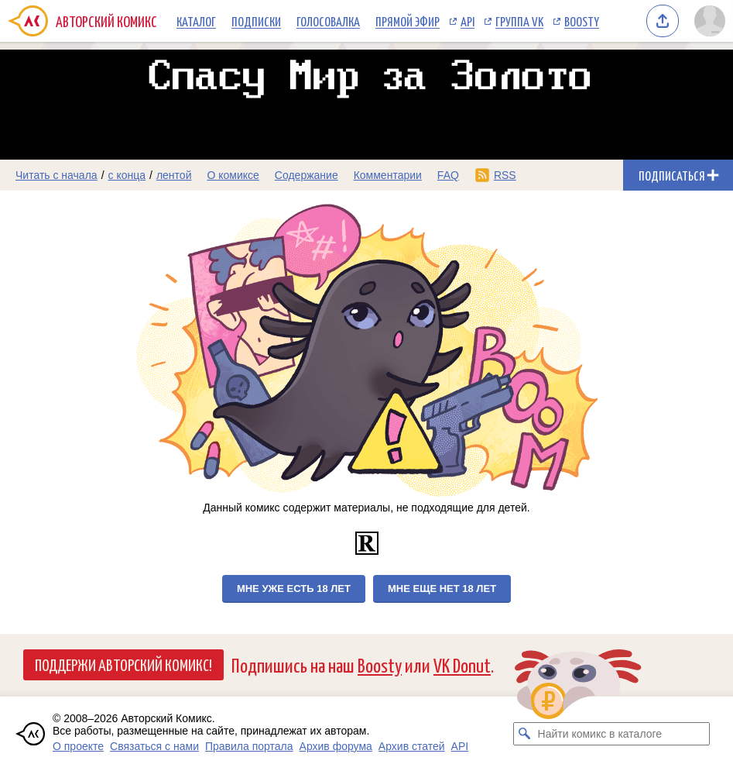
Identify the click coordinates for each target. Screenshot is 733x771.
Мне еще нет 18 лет (442, 588)
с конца (127, 175)
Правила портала (249, 746)
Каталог (196, 20)
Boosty (581, 20)
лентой (174, 175)
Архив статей (411, 746)
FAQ (448, 175)
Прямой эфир (407, 20)
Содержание (306, 175)
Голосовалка (328, 20)
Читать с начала (56, 175)
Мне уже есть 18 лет (294, 588)
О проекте (78, 746)
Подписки (256, 20)
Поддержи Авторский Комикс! (123, 664)
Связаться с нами (154, 746)
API (467, 20)
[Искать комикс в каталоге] (525, 734)
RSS (505, 175)
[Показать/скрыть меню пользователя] (710, 21)
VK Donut (462, 664)
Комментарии (388, 175)
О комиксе (233, 175)
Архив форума (336, 746)
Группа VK (519, 20)
